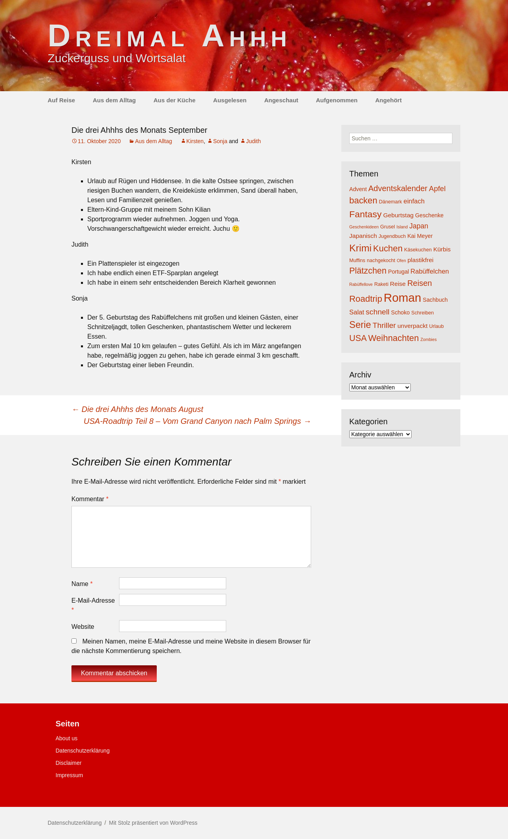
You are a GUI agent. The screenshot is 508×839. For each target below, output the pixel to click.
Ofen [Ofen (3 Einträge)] (401, 260)
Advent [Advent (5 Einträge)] (358, 189)
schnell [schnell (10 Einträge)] (378, 312)
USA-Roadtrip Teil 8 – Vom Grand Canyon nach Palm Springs (197, 421)
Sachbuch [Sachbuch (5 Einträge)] (435, 300)
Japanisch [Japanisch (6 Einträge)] (363, 235)
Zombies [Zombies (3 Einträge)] (428, 339)
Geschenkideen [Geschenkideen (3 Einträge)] (364, 226)
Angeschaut (281, 100)
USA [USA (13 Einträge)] (358, 338)
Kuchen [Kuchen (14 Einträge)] (387, 248)
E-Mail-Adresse (93, 605)
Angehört (388, 100)
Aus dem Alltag (114, 100)
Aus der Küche (175, 100)
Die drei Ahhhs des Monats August (137, 409)
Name (81, 583)
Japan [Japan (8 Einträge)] (418, 226)
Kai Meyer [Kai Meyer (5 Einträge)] (420, 236)
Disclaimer (68, 763)
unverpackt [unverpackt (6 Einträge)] (412, 325)
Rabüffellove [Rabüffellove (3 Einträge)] (361, 284)
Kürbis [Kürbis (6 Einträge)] (442, 249)
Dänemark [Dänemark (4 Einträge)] (390, 202)
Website (82, 626)
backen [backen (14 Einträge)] (363, 200)
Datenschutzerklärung (83, 750)
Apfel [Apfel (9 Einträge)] (437, 188)
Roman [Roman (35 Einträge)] (402, 297)
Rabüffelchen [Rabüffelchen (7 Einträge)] (429, 271)
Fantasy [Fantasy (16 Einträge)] (365, 214)
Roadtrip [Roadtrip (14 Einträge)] (365, 299)
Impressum (69, 775)
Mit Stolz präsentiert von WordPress (153, 823)
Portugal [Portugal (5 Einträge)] (398, 271)
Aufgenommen (337, 100)
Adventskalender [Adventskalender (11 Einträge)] (397, 188)
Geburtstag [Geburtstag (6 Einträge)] (398, 215)
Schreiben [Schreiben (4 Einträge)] (422, 313)
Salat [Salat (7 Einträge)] (356, 312)
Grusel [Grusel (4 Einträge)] (387, 227)
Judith (253, 141)
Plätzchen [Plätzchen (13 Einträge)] (368, 271)
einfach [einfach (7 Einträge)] (414, 201)
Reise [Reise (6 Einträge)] (398, 283)
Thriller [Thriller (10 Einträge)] (384, 325)
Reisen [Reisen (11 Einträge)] (419, 283)
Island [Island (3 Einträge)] (402, 226)
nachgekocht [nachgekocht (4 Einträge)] (381, 260)
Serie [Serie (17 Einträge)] (360, 325)
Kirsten (195, 141)
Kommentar (89, 499)
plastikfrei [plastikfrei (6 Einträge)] (421, 260)
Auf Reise (61, 100)
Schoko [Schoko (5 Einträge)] (400, 312)
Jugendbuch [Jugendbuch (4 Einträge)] (392, 236)
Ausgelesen (229, 100)
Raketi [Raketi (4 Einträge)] (381, 284)
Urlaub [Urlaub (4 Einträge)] (436, 326)
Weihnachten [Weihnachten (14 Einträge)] (393, 338)
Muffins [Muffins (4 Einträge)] (357, 260)
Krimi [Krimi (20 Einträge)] (360, 248)
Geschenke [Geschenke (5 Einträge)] (429, 215)
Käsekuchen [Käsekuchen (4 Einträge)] (417, 250)
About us (66, 738)
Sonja (220, 141)
